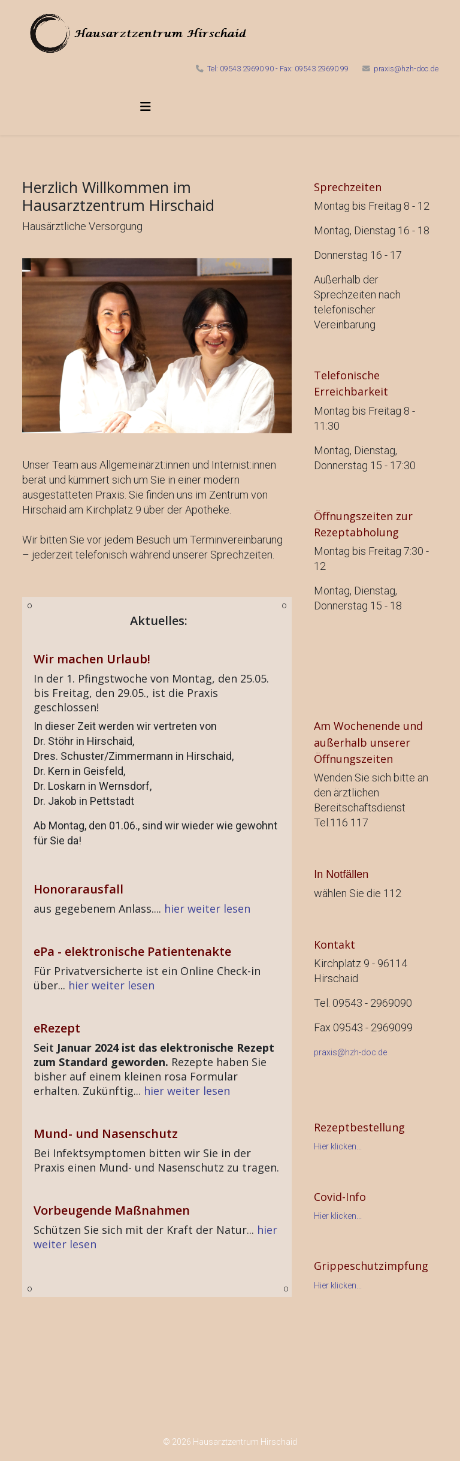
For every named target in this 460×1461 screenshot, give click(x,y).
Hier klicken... (338, 1146)
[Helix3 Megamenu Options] (145, 107)
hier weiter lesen (207, 908)
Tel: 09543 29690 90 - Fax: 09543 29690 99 (278, 68)
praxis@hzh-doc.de (406, 68)
